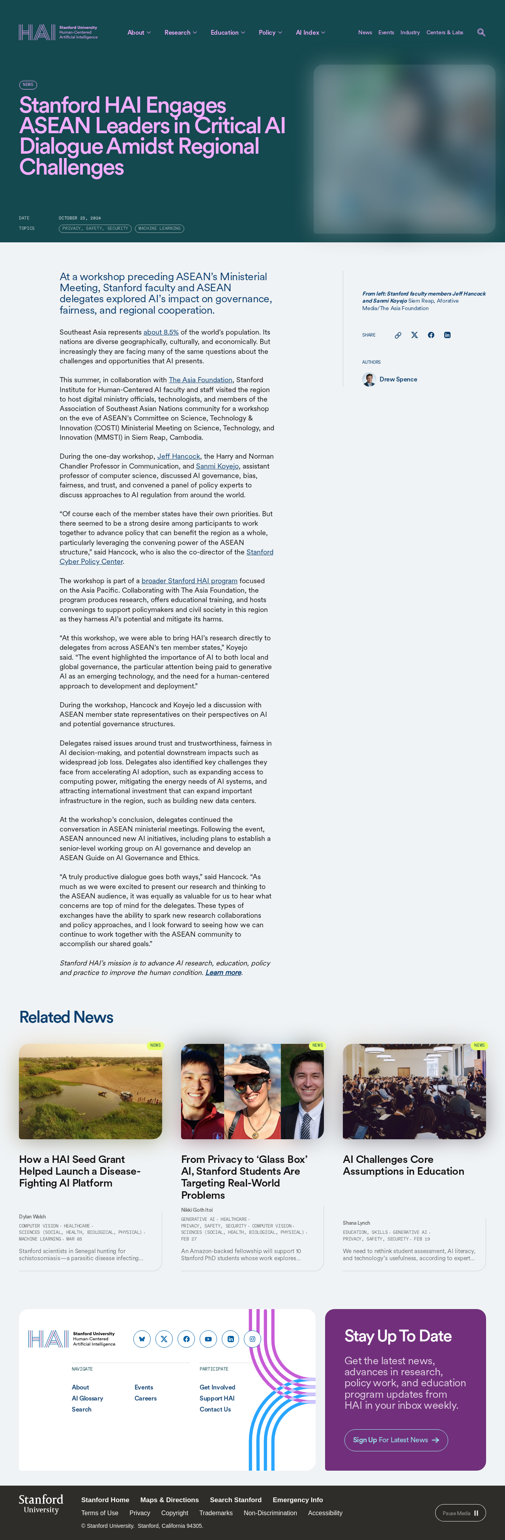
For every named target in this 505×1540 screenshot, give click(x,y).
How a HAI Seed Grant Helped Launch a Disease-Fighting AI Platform (79, 1171)
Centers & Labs (444, 32)
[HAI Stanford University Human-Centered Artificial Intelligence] (58, 32)
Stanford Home (105, 1500)
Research (177, 32)
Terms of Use (99, 1513)
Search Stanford (236, 1500)
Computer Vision (38, 1226)
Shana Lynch (356, 1223)
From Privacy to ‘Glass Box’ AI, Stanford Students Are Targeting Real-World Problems (244, 1176)
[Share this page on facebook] (431, 335)
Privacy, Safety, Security (214, 1226)
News (365, 32)
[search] (481, 32)
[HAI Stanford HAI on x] (164, 1339)
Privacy (139, 1513)
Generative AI (198, 1219)
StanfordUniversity (41, 1507)
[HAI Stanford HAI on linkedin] (230, 1339)
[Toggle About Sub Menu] (149, 32)
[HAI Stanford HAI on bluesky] (142, 1339)
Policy (267, 32)
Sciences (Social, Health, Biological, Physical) (80, 1232)
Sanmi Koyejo (217, 466)
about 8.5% (161, 332)
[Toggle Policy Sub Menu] (280, 32)
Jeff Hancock (178, 456)
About (135, 32)
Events (386, 32)
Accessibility (325, 1513)
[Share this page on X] (414, 335)
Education (225, 32)
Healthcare (77, 1226)
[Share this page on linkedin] (447, 335)
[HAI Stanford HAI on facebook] (186, 1339)
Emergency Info (298, 1500)
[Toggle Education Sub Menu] (243, 32)
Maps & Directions (169, 1500)
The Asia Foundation (200, 379)
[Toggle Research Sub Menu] (195, 32)
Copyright (174, 1513)
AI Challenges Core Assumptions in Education (403, 1164)
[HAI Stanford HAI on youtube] (208, 1339)
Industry (410, 32)
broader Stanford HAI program (190, 580)
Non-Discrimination (270, 1513)
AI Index (307, 32)
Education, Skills (365, 1232)
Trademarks (216, 1513)
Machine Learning (40, 1239)
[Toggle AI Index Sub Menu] (323, 32)
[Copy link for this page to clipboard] (398, 335)
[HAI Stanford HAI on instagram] (252, 1339)
